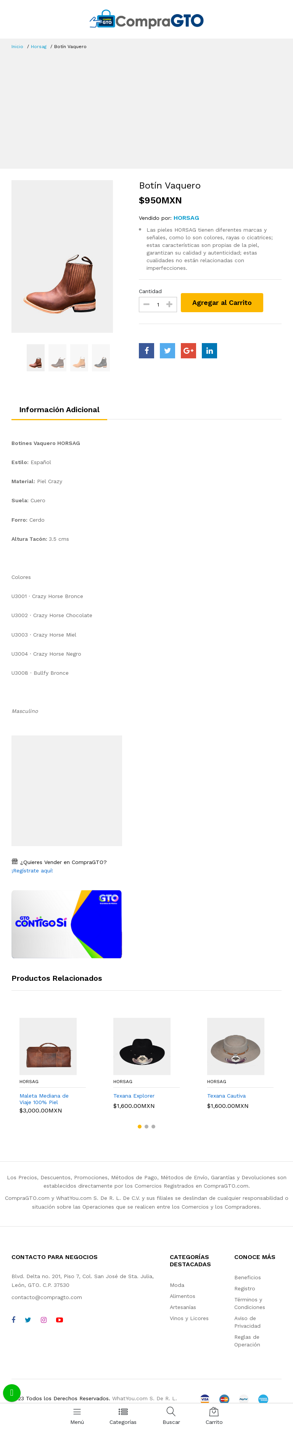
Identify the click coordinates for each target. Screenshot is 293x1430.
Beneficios (247, 1277)
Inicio (17, 46)
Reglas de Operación (247, 1341)
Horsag (39, 46)
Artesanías (183, 1307)
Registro (244, 1288)
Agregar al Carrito (222, 302)
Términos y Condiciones (249, 1303)
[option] (69, 256)
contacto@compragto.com (46, 1297)
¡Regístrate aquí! (32, 870)
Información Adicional (59, 409)
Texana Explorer (134, 1096)
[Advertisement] (146, 107)
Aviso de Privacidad (247, 1322)
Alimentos (182, 1296)
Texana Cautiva (226, 1096)
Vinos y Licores (189, 1318)
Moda (177, 1285)
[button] (140, 1127)
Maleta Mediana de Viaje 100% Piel (44, 1099)
